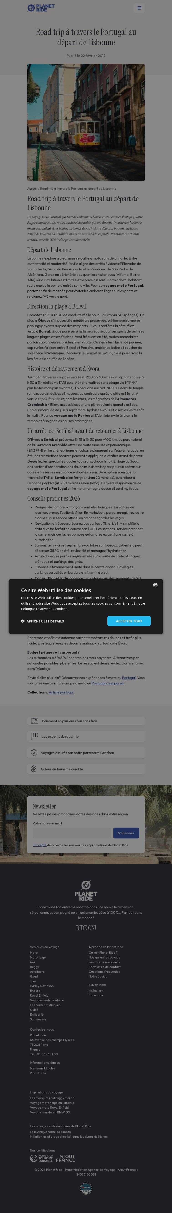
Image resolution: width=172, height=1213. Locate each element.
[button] (42, 621)
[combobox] (155, 585)
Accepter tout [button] (129, 621)
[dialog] (86, 606)
